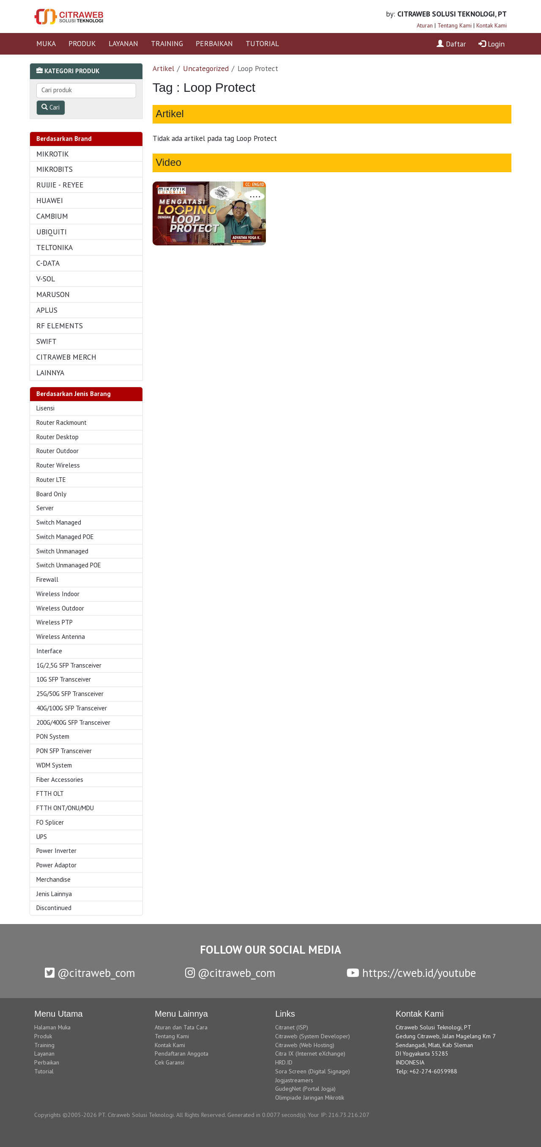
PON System (52, 736)
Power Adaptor (56, 865)
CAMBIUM (52, 216)
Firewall (47, 579)
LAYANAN (123, 43)
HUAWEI (49, 200)
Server (45, 508)
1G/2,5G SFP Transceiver (68, 665)
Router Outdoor (57, 451)
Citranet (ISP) (291, 1027)
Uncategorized (206, 68)
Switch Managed (58, 522)
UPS (41, 837)
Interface (49, 651)
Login (491, 44)
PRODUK (82, 43)
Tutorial (44, 1071)
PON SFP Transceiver (64, 751)
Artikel (163, 68)
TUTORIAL (262, 43)
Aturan (425, 25)
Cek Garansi (169, 1062)
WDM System (54, 765)
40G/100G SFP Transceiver (71, 708)
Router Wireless (58, 465)
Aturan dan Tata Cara (181, 1027)
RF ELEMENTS (59, 325)
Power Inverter (56, 851)
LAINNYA (50, 372)
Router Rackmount (61, 422)
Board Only (51, 494)
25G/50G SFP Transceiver (70, 694)
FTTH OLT (50, 793)
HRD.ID (283, 1062)
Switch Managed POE (65, 537)
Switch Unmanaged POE (68, 565)
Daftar (451, 44)
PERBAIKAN (214, 43)
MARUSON (53, 294)
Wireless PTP (54, 622)
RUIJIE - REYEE (60, 185)
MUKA (46, 43)
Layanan (44, 1053)
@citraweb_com (90, 972)
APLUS (46, 310)
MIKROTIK (52, 154)
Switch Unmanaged (62, 551)
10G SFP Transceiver (63, 679)
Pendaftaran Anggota (181, 1053)
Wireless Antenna (60, 637)
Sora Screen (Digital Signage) (312, 1071)
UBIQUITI (51, 232)
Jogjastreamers (294, 1080)
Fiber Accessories (59, 780)
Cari (50, 107)
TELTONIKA (54, 247)
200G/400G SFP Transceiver (73, 722)
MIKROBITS (54, 169)
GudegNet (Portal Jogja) (305, 1088)
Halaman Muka (52, 1027)
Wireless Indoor (57, 594)
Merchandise (53, 879)
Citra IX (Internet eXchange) (310, 1053)
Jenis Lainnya (54, 894)
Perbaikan (46, 1062)
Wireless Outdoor (60, 608)
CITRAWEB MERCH (66, 357)
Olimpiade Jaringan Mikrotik (309, 1097)
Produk (43, 1036)
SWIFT (46, 341)
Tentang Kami (454, 25)
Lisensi (45, 408)
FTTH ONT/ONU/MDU (65, 808)
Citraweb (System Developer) (312, 1036)
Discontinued (53, 908)
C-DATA (48, 263)
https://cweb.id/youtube (411, 972)
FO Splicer (50, 822)
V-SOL (45, 278)
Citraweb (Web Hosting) (304, 1045)
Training (44, 1045)
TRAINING (167, 43)
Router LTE (51, 480)
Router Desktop (57, 437)
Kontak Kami (491, 25)
